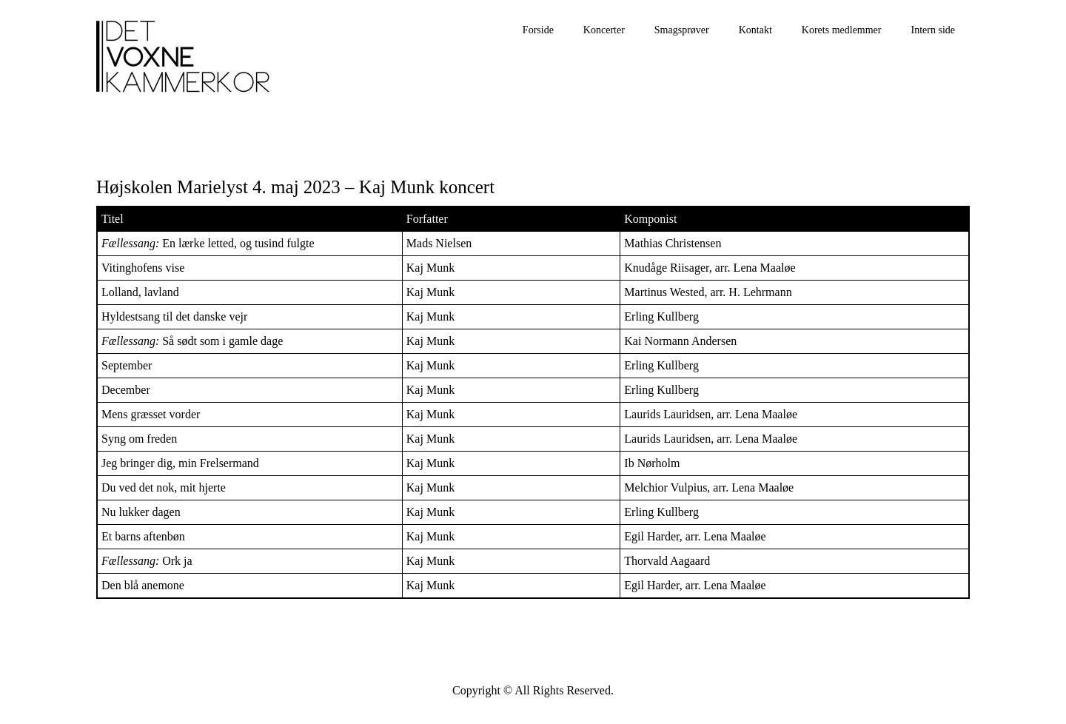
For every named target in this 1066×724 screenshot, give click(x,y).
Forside (538, 30)
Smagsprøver (681, 30)
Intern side (933, 30)
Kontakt (755, 30)
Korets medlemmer (842, 30)
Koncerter (604, 30)
